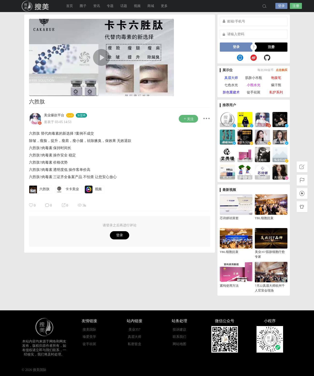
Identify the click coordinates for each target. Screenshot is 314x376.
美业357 (134, 329)
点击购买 (281, 70)
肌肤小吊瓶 (253, 78)
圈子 (83, 6)
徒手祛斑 (253, 92)
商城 (150, 6)
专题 (110, 6)
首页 (69, 6)
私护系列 (276, 92)
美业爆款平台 (54, 115)
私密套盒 (134, 344)
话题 (123, 6)
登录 (281, 6)
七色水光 (231, 85)
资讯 (96, 6)
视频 (137, 6)
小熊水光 (253, 85)
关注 (188, 119)
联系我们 (179, 337)
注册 (296, 6)
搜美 (36, 6)
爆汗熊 (276, 85)
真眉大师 (231, 78)
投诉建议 (179, 329)
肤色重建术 (231, 92)
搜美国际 (89, 329)
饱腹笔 (276, 78)
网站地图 (179, 344)
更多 (164, 6)
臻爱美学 (89, 337)
